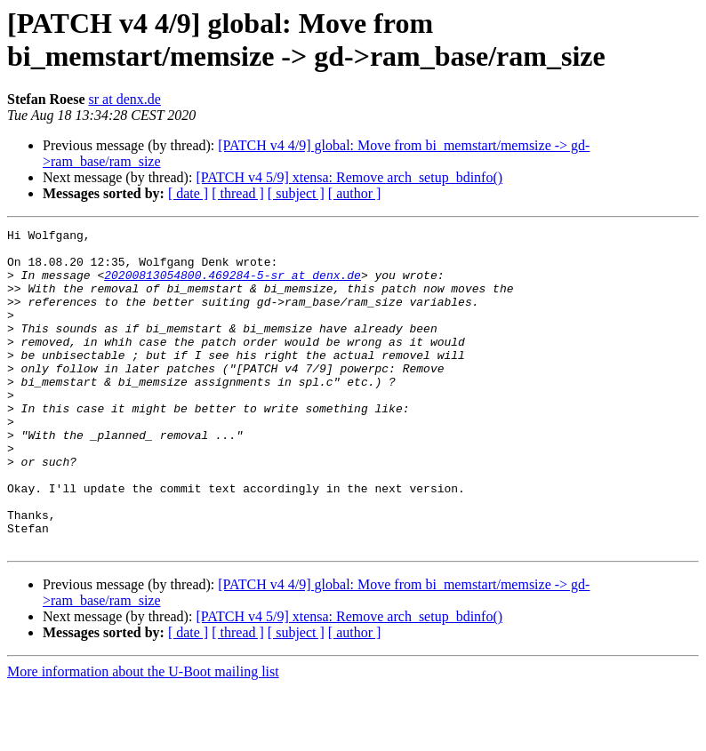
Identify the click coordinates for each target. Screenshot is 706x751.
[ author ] (354, 193)
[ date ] (188, 193)
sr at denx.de (125, 99)
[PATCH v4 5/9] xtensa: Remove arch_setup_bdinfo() (349, 177)
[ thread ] (238, 193)
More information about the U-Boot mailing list (143, 735)
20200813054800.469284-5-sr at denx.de (232, 285)
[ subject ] (296, 193)
